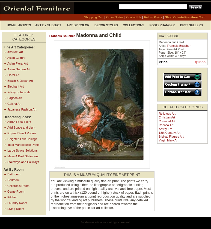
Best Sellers (191, 25)
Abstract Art (15, 52)
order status (114, 17)
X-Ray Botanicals (18, 92)
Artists (24, 25)
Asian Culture (16, 57)
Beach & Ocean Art (20, 80)
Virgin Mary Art (168, 140)
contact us (133, 17)
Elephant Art (15, 86)
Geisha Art (14, 103)
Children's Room (18, 185)
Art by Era (165, 129)
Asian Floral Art (17, 63)
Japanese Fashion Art (21, 109)
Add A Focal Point (19, 121)
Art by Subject (48, 25)
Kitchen (12, 197)
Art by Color (78, 25)
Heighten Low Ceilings (22, 139)
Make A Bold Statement (22, 156)
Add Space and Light (21, 127)
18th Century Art (169, 132)
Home (11, 25)
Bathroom (13, 174)
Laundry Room (17, 203)
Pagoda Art (14, 98)
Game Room (15, 191)
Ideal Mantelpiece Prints (23, 144)
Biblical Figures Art (171, 136)
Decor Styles (106, 25)
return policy (153, 17)
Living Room (15, 208)
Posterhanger (162, 25)
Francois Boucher (62, 35)
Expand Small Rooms (21, 133)
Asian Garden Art (18, 69)
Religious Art (167, 113)
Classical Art (167, 121)
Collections (133, 25)
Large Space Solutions (22, 150)
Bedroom (13, 180)
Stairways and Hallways (23, 162)
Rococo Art (166, 125)
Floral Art (13, 75)
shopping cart (93, 17)
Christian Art (167, 117)
